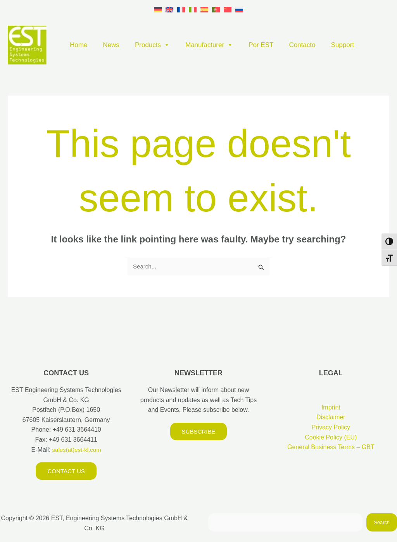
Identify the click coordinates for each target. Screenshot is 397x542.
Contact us (66, 472)
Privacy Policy (331, 428)
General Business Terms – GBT (331, 447)
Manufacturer (209, 45)
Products (152, 45)
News (111, 45)
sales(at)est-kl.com (76, 450)
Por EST (261, 45)
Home (78, 45)
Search (382, 523)
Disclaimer (330, 418)
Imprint (330, 407)
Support (342, 45)
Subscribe (198, 432)
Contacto (302, 45)
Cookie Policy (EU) (331, 437)
